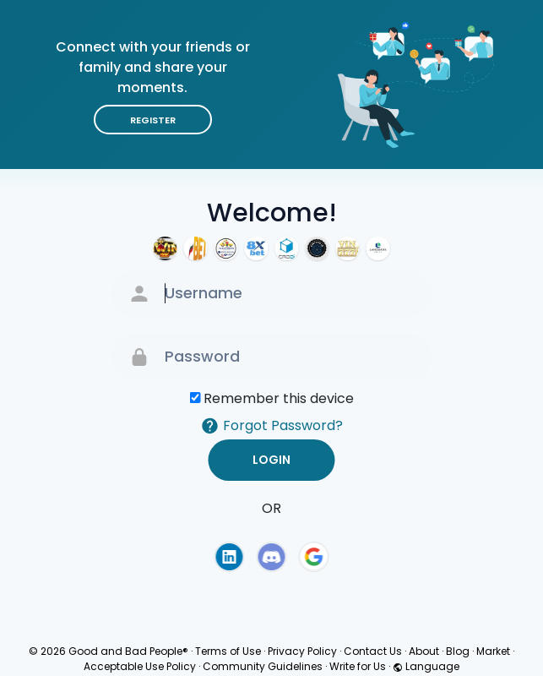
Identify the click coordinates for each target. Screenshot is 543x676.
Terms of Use (228, 651)
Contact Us (373, 651)
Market (493, 651)
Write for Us (357, 666)
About (424, 651)
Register (153, 120)
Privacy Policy (302, 651)
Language (426, 666)
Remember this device (279, 398)
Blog (458, 651)
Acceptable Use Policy (140, 666)
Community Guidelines (263, 666)
